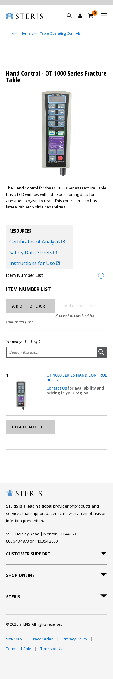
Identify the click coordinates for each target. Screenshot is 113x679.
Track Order (42, 639)
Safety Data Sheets (33, 252)
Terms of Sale (18, 648)
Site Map (14, 639)
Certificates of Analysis (37, 241)
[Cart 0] (90, 15)
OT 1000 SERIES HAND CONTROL (76, 378)
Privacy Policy (75, 639)
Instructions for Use (34, 263)
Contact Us (57, 388)
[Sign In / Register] (80, 15)
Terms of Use (52, 648)
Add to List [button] (80, 305)
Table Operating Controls (60, 33)
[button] (72, 22)
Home (25, 33)
